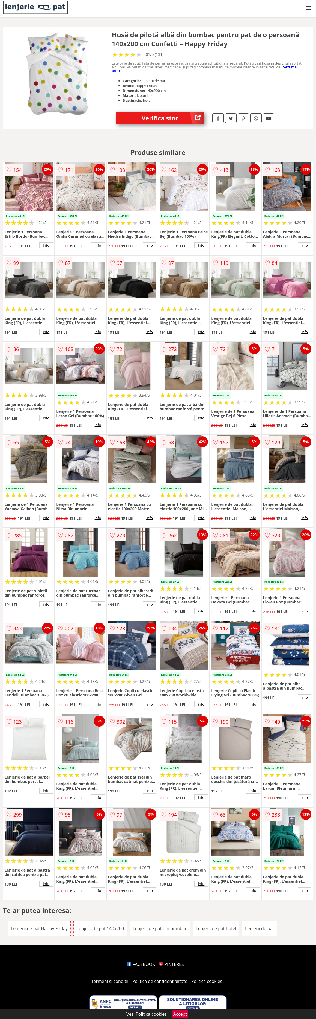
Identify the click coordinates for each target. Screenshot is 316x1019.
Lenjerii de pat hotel (216, 928)
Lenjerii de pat (259, 928)
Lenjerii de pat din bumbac (160, 928)
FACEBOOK (141, 964)
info (46, 245)
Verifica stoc (173, 118)
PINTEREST (172, 964)
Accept (180, 1014)
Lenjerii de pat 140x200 (100, 928)
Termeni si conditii (110, 981)
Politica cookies (206, 981)
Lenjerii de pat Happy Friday (39, 928)
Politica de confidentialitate (159, 981)
